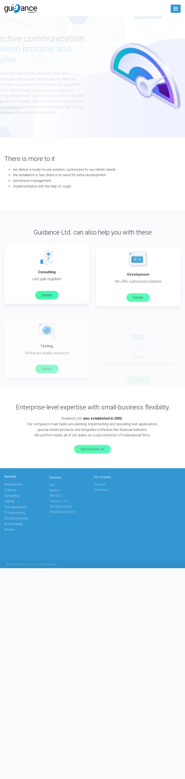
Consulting (12, 496)
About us (103, 484)
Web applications (63, 503)
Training (10, 490)
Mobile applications (64, 507)
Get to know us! (92, 463)
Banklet (58, 491)
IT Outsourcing (15, 512)
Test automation (16, 507)
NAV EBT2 (60, 495)
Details (47, 301)
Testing (10, 501)
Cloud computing (16, 518)
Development (13, 485)
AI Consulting (14, 523)
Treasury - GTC (62, 499)
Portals (10, 529)
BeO (57, 488)
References (104, 488)
